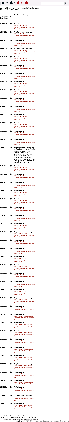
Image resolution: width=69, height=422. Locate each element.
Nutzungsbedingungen (51, 421)
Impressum (38, 421)
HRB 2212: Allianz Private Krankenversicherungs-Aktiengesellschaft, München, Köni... (24, 27)
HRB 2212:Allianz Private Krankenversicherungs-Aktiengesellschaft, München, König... (24, 235)
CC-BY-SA (28, 421)
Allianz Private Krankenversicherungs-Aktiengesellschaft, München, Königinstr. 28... (24, 309)
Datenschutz (64, 421)
